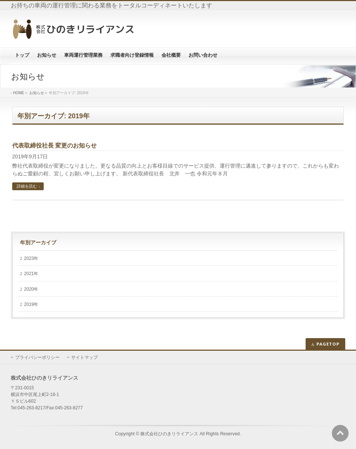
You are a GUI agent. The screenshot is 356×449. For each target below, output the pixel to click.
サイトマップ (84, 357)
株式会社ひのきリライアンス (169, 433)
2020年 (31, 289)
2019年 (31, 304)
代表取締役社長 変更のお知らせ (54, 145)
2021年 (31, 273)
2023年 (31, 258)
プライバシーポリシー (37, 357)
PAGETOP (328, 343)
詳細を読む (27, 186)
